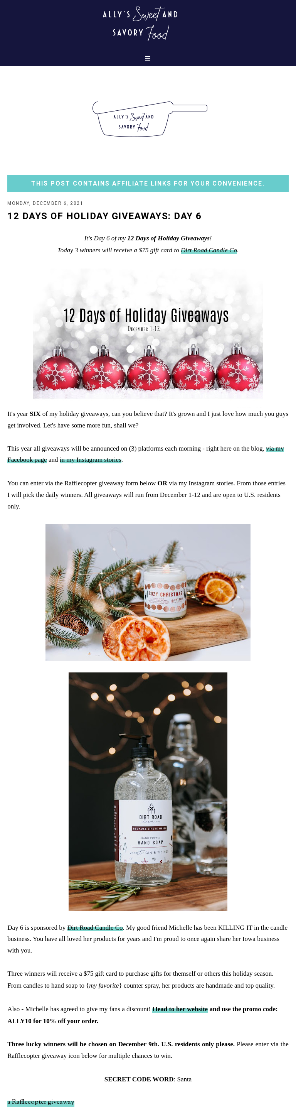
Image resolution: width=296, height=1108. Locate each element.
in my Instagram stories (90, 459)
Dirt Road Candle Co (209, 250)
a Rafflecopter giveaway (40, 1102)
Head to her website (180, 1009)
